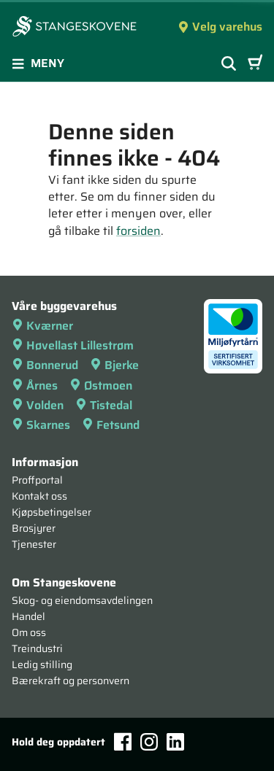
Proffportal (37, 480)
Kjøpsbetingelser (51, 512)
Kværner (42, 326)
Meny (38, 63)
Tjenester (34, 544)
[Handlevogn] (255, 63)
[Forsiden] (74, 27)
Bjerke (114, 365)
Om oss (29, 632)
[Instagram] (149, 742)
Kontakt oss (39, 496)
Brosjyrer (34, 528)
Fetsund (111, 425)
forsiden (138, 231)
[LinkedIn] (175, 742)
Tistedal (103, 405)
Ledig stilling (42, 664)
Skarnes (41, 425)
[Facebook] (123, 741)
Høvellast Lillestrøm (73, 345)
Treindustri (37, 648)
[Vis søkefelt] (228, 63)
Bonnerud (45, 365)
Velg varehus (220, 27)
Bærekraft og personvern (70, 681)
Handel (28, 616)
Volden (38, 405)
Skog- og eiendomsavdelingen (82, 600)
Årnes (35, 385)
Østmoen (100, 385)
